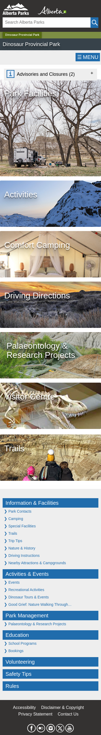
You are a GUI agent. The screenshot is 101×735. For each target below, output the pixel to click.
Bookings (13, 650)
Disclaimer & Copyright (62, 707)
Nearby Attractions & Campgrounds (35, 563)
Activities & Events (27, 574)
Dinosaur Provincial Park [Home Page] (22, 35)
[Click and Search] (94, 22)
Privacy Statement (35, 714)
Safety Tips (18, 674)
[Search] (47, 22)
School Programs (20, 643)
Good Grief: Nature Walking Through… (38, 604)
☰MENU (87, 57)
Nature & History (19, 548)
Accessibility (24, 707)
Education (17, 635)
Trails (10, 533)
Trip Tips (13, 540)
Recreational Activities (24, 589)
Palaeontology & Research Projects (35, 624)
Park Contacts (17, 511)
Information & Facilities (32, 503)
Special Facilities (20, 526)
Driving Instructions (22, 555)
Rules (12, 686)
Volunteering (20, 662)
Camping (13, 518)
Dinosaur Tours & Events (26, 597)
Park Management (27, 615)
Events (12, 582)
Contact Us (68, 714)
